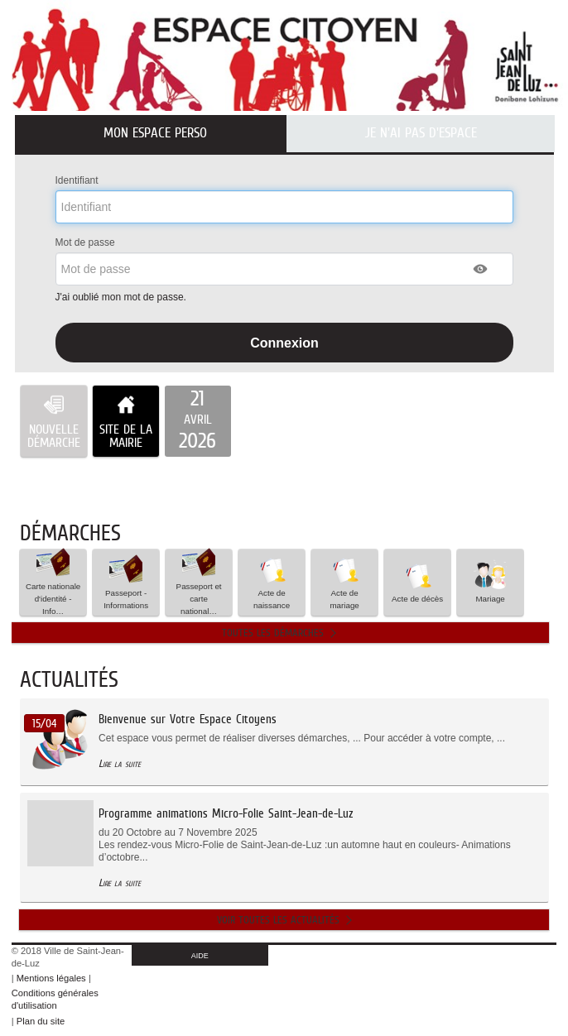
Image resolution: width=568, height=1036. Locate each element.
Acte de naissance (271, 582)
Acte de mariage (344, 582)
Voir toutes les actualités (278, 920)
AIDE (200, 956)
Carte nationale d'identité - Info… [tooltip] (53, 582)
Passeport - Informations (125, 582)
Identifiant (77, 180)
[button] (481, 268)
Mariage (490, 581)
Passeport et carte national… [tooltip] (199, 582)
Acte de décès (417, 581)
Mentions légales (51, 978)
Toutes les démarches (273, 632)
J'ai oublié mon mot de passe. (122, 297)
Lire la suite (120, 763)
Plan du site (41, 1021)
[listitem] (198, 421)
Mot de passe (85, 242)
